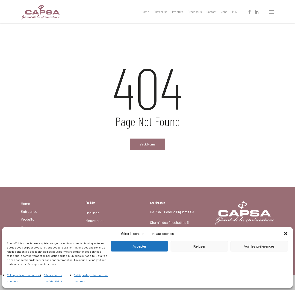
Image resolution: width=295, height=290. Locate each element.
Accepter (139, 246)
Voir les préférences (259, 246)
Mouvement (95, 220)
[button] (285, 233)
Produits (27, 219)
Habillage (92, 212)
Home (25, 203)
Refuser (199, 246)
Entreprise (29, 211)
